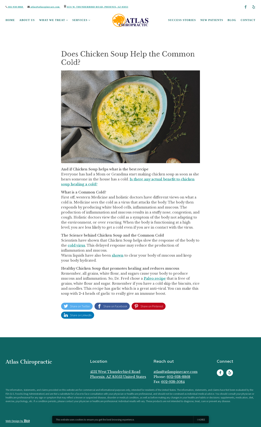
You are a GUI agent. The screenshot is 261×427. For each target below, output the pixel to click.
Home (10, 20)
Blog (232, 20)
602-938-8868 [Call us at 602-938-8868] (178, 377)
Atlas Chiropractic (29, 362)
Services (80, 20)
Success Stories (182, 20)
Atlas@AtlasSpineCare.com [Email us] (43, 7)
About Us (27, 20)
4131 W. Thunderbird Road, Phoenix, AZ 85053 (97, 7)
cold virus (76, 245)
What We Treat (52, 20)
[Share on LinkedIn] (77, 315)
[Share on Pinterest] (149, 306)
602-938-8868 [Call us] (15, 7)
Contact (248, 20)
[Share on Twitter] (77, 306)
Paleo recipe (155, 278)
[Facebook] (245, 7)
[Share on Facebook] (112, 306)
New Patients (211, 20)
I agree (201, 419)
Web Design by (18, 421)
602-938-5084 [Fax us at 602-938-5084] (173, 382)
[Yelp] (253, 7)
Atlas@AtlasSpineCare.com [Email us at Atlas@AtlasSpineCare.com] (176, 372)
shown (117, 255)
